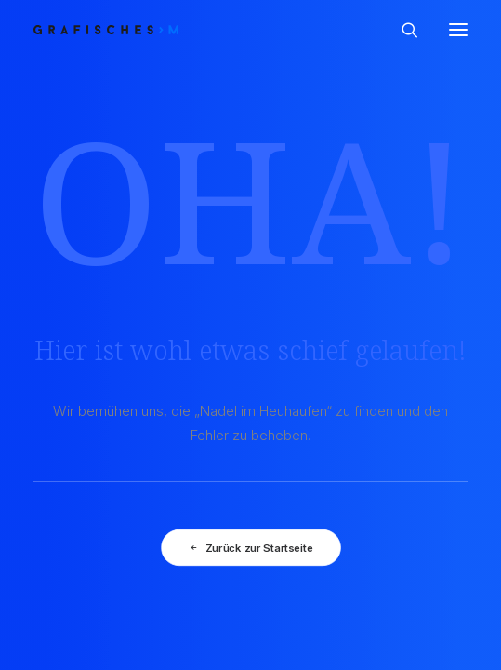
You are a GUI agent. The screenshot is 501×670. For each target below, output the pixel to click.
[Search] (401, 29)
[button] (458, 30)
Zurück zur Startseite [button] (250, 548)
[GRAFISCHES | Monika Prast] (174, 29)
